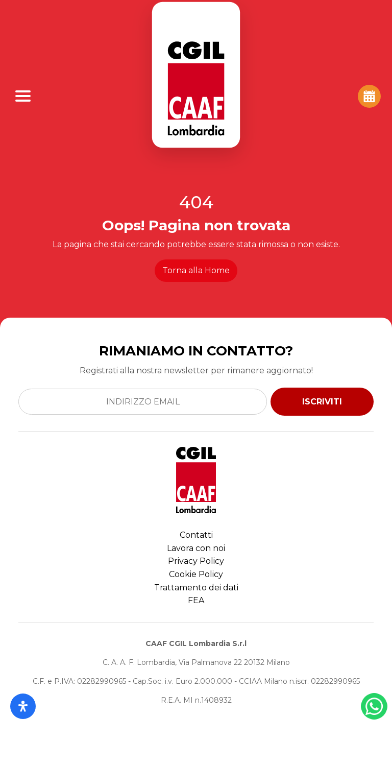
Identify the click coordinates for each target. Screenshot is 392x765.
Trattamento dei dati (196, 587)
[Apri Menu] (23, 96)
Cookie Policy (196, 574)
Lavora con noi (196, 548)
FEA (196, 600)
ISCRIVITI (322, 402)
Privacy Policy (196, 561)
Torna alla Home (196, 270)
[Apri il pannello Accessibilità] (23, 706)
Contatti (196, 535)
